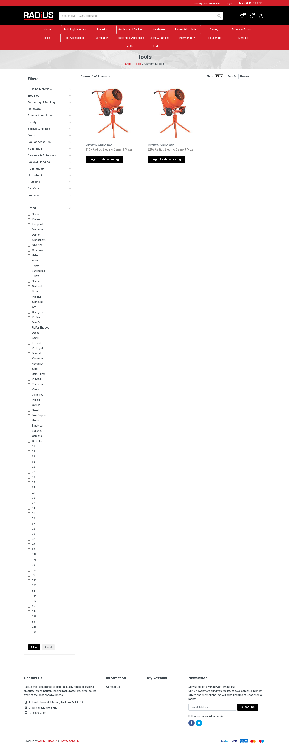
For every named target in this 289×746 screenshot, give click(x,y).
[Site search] (137, 16)
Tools (138, 64)
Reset (48, 647)
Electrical (49, 95)
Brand (49, 208)
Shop (128, 64)
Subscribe (248, 707)
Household (49, 175)
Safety (49, 122)
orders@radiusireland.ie (43, 707)
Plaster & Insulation (49, 115)
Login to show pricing (104, 159)
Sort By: (232, 76)
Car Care (49, 188)
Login (229, 3)
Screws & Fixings (49, 128)
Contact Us (113, 687)
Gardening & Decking (49, 102)
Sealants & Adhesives (49, 155)
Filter (34, 647)
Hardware (49, 109)
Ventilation (49, 148)
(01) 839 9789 (35, 712)
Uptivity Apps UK (69, 741)
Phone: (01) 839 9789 (250, 3)
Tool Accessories (49, 142)
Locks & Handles (49, 162)
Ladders (49, 195)
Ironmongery (49, 168)
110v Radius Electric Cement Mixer (109, 149)
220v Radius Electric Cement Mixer (171, 149)
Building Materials (49, 89)
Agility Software (47, 741)
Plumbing (49, 182)
